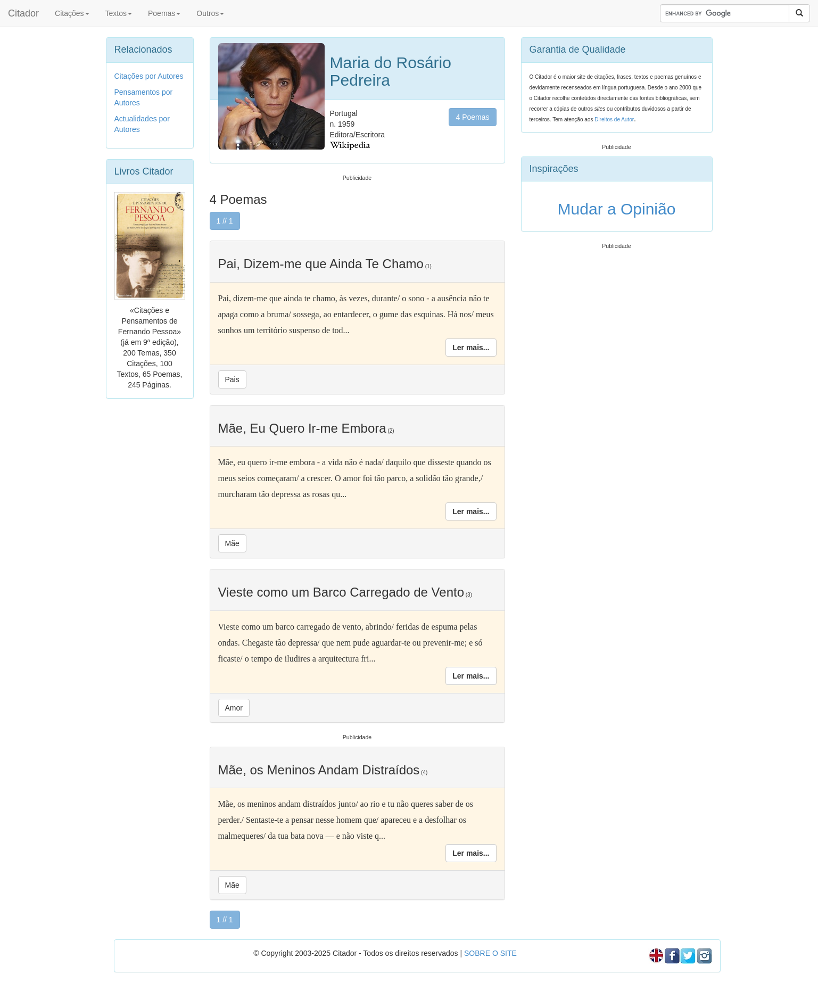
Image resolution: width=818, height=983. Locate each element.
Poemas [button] (164, 13)
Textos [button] (118, 13)
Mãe (232, 543)
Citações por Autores (149, 76)
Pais (232, 379)
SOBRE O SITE (490, 953)
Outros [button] (210, 13)
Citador (23, 13)
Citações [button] (72, 13)
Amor (234, 708)
